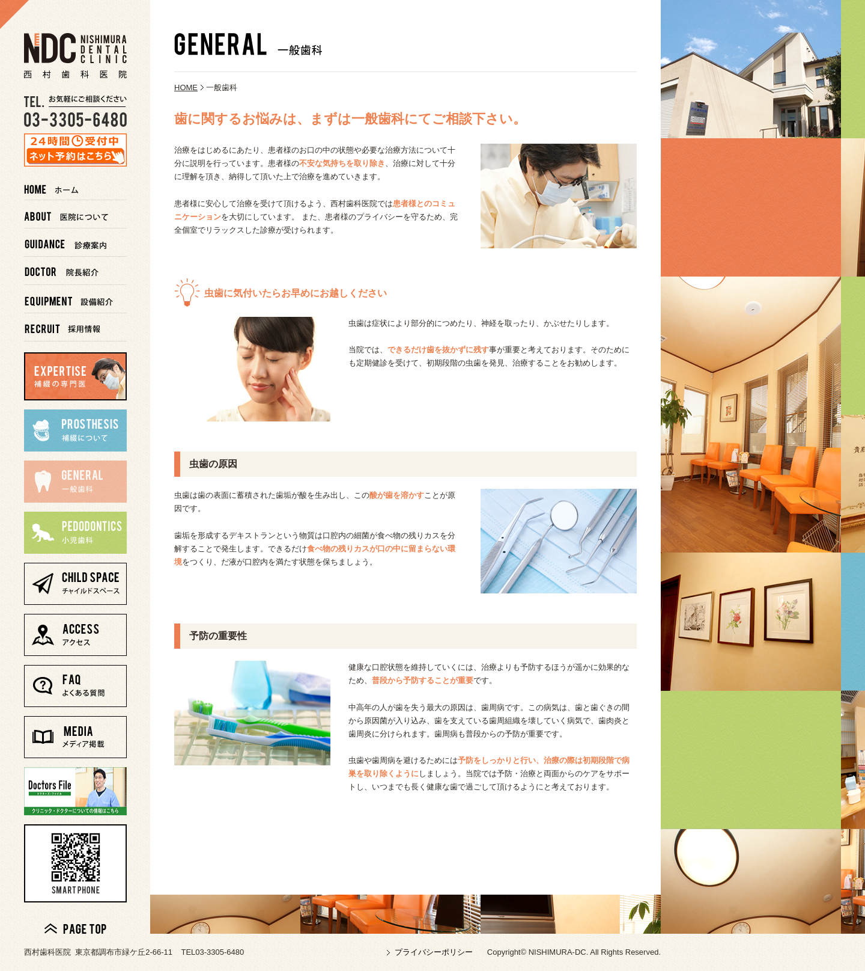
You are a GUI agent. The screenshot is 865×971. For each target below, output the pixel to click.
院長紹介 (75, 271)
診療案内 (75, 242)
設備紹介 (75, 299)
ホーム (75, 186)
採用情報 (75, 327)
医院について (75, 214)
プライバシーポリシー (434, 952)
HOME (186, 87)
